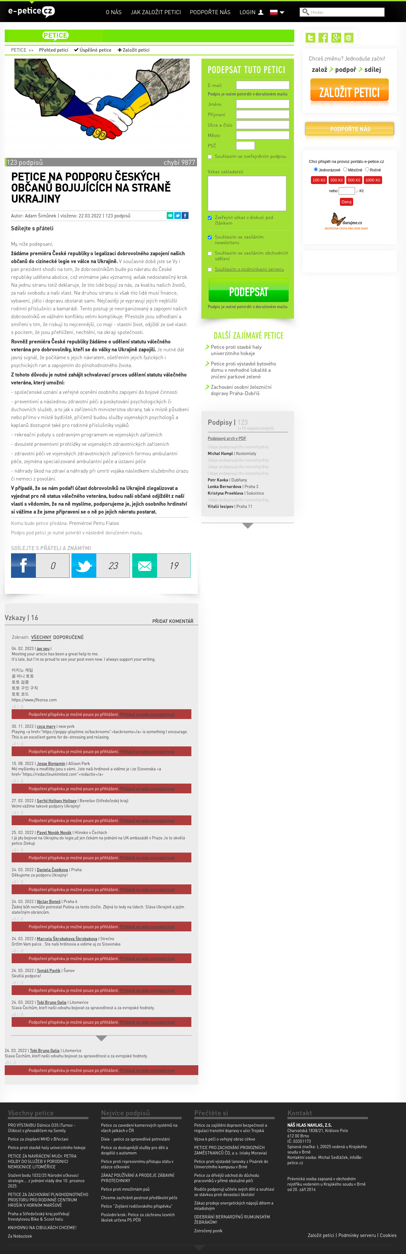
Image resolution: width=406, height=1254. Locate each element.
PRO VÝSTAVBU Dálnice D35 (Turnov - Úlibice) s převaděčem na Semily (42, 1127)
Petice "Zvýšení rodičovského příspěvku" (137, 1206)
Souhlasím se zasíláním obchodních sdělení (251, 255)
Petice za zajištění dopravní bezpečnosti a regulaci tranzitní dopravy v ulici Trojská (230, 1127)
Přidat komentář (173, 621)
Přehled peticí (53, 50)
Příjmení (216, 114)
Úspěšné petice (95, 50)
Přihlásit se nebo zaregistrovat (147, 1070)
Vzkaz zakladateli (226, 171)
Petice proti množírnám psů (125, 1189)
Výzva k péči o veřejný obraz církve (224, 1139)
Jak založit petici (156, 11)
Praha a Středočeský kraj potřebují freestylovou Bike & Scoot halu (38, 1216)
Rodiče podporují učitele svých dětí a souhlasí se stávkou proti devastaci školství (234, 1191)
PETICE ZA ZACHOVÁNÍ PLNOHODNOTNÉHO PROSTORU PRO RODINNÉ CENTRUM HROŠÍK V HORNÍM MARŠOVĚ (48, 1200)
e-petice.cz (31, 12)
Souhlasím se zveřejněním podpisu (250, 156)
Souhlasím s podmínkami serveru (249, 269)
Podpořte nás (210, 11)
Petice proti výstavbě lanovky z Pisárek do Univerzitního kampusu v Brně (231, 1164)
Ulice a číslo (220, 125)
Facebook (185, 215)
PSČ (212, 145)
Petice (18, 50)
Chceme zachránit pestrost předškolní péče (139, 1197)
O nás (114, 11)
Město (214, 135)
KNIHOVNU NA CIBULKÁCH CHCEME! (42, 1227)
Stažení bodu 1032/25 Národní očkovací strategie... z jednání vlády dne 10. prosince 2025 (46, 1180)
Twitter (177, 215)
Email (169, 215)
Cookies (388, 1235)
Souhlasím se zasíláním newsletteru (239, 239)
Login (248, 11)
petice (153, 36)
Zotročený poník (208, 1230)
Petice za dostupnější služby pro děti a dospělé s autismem (134, 1150)
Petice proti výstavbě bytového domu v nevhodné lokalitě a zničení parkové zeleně (243, 370)
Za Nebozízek (20, 1236)
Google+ (336, 38)
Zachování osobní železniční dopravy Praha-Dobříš (241, 389)
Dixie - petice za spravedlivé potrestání (135, 1139)
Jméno (215, 104)
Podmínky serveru (357, 1235)
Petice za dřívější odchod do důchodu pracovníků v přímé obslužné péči (226, 1177)
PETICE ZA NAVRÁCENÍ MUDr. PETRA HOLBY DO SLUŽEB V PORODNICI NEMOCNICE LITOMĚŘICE (42, 1161)
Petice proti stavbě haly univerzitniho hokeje (236, 349)
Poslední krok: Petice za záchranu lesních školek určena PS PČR (138, 1217)
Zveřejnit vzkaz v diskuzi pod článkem (244, 220)
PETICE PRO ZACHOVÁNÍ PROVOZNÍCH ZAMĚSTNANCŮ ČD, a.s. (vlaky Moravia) (230, 1150)
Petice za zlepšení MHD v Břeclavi (38, 1139)
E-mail (215, 85)
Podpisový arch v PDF (227, 438)
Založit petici (136, 50)
